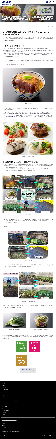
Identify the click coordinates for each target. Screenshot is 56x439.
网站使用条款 (4, 427)
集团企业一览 (4, 408)
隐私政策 (3, 423)
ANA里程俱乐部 (5, 389)
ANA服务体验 (4, 387)
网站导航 (3, 397)
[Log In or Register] (53, 2)
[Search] (47, 2)
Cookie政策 (4, 425)
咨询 (2, 393)
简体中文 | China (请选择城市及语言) (9, 420)
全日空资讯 (4, 412)
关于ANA (3, 383)
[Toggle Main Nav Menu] (50, 2)
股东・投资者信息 (5, 410)
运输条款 (3, 402)
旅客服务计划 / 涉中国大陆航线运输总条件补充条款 (12, 400)
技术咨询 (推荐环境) (6, 395)
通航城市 (3, 385)
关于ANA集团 (4, 406)
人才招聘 (3, 414)
